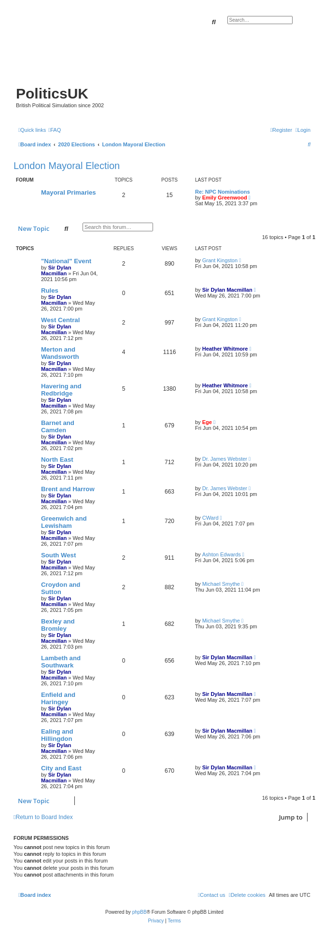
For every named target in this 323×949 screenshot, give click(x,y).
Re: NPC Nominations (222, 192)
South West (58, 555)
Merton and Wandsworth (60, 353)
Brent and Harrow (68, 489)
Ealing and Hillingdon (57, 735)
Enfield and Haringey (58, 698)
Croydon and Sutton (60, 588)
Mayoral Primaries (68, 192)
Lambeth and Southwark (61, 661)
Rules (49, 290)
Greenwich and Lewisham (64, 522)
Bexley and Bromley (58, 625)
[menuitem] (54, 130)
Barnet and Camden (57, 426)
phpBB (139, 912)
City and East (61, 768)
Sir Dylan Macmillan (56, 270)
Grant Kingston (220, 260)
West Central (60, 320)
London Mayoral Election (67, 165)
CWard (210, 518)
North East (57, 459)
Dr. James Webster (224, 459)
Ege (207, 422)
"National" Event (66, 261)
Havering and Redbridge (61, 389)
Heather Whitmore (225, 349)
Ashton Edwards (221, 554)
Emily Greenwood (224, 197)
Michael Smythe (221, 584)
